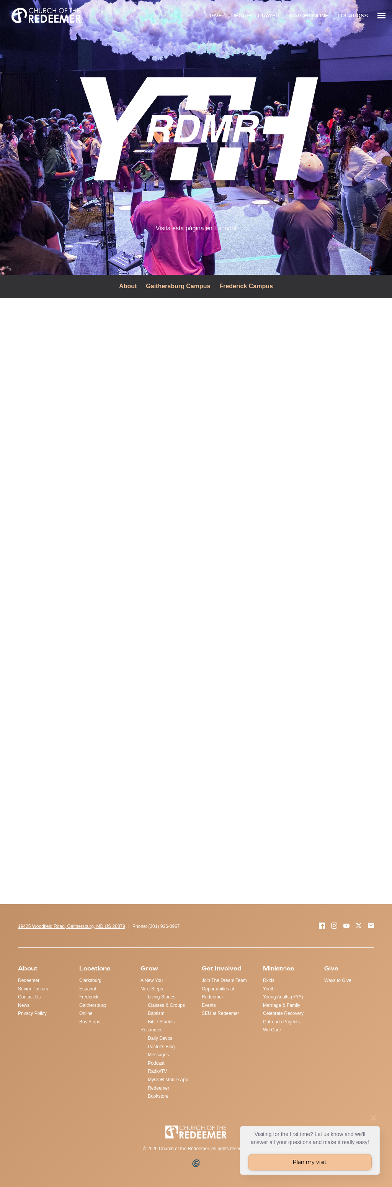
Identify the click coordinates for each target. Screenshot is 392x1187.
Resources (151, 1030)
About (128, 286)
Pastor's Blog (161, 1046)
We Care (272, 1030)
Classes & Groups (166, 1005)
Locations (94, 968)
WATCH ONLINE (308, 15)
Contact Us (29, 997)
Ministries (278, 968)
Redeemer (28, 980)
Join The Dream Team (224, 980)
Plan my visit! (310, 1162)
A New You (151, 980)
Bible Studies (161, 1021)
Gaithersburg (92, 1005)
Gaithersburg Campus (178, 286)
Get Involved (222, 968)
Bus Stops (89, 1021)
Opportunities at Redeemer (218, 993)
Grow (149, 968)
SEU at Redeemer (220, 1013)
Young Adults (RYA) (283, 997)
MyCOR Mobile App (168, 1079)
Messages (158, 1054)
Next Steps (151, 989)
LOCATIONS (353, 15)
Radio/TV (157, 1071)
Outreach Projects (281, 1021)
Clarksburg (90, 980)
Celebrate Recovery (283, 1013)
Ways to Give (337, 980)
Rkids (268, 980)
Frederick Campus (246, 286)
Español (87, 989)
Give (331, 968)
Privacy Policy (32, 1013)
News (23, 1005)
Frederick (88, 997)
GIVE (216, 15)
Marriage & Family (281, 1005)
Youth (268, 989)
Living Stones (161, 997)
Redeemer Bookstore (158, 1092)
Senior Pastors (33, 989)
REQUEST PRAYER (255, 15)
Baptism (156, 1013)
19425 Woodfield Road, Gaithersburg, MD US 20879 (71, 926)
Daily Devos (160, 1038)
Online (86, 1013)
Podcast (156, 1063)
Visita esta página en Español (196, 228)
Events (209, 1005)
